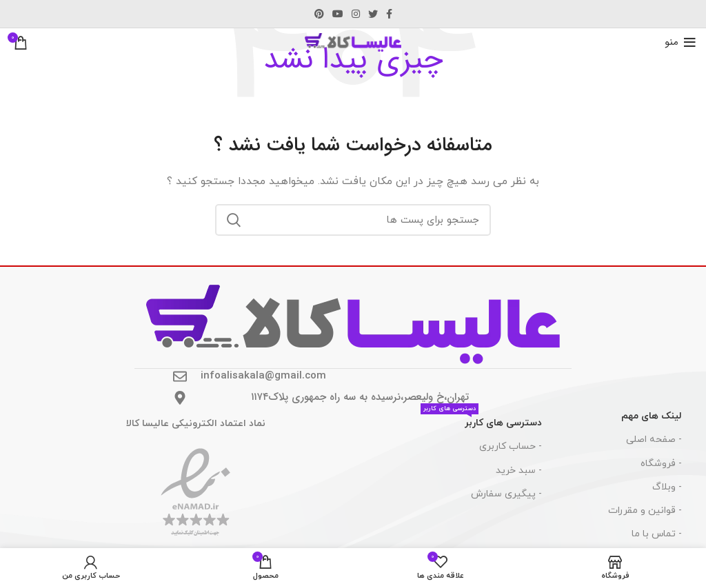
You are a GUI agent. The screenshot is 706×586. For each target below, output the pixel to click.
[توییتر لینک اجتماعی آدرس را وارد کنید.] (373, 14)
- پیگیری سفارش (506, 494)
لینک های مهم (651, 416)
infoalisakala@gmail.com (263, 375)
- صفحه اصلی (654, 439)
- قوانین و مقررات (645, 510)
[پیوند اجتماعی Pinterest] (319, 14)
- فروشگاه (661, 463)
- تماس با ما (657, 533)
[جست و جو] (353, 220)
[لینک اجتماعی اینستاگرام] (355, 14)
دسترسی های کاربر (481, 421)
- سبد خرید (519, 470)
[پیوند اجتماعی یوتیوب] (337, 14)
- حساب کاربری (510, 446)
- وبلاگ (667, 487)
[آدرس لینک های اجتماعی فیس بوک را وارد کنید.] (389, 14)
